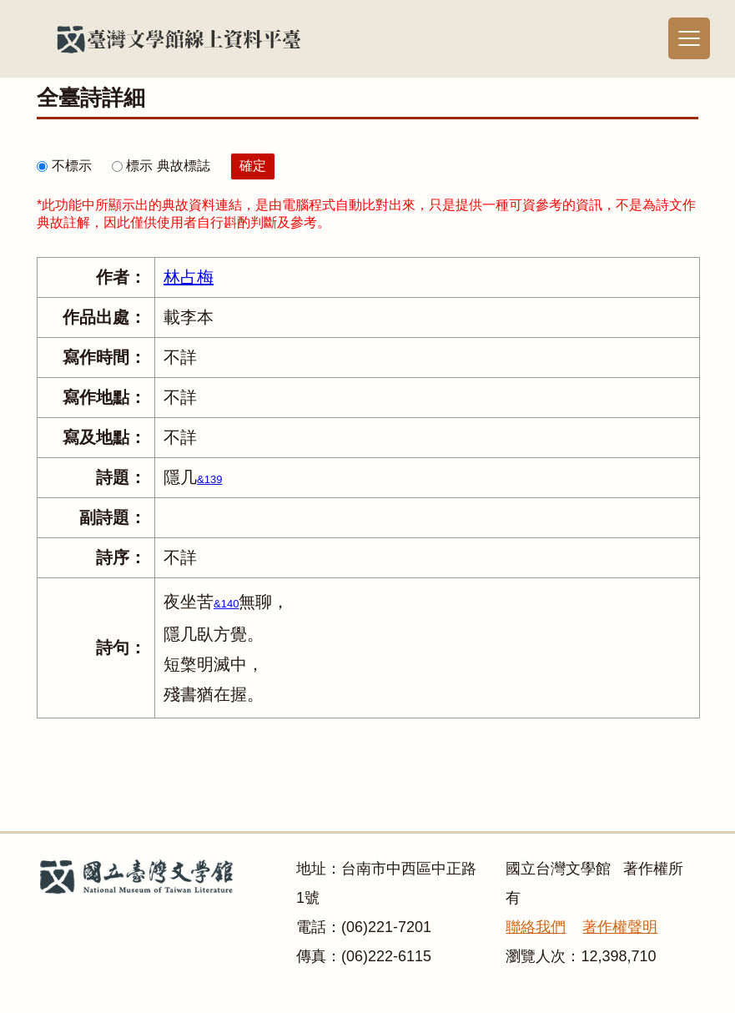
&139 (209, 479)
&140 (226, 603)
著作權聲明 (619, 927)
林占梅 (189, 277)
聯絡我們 (536, 927)
